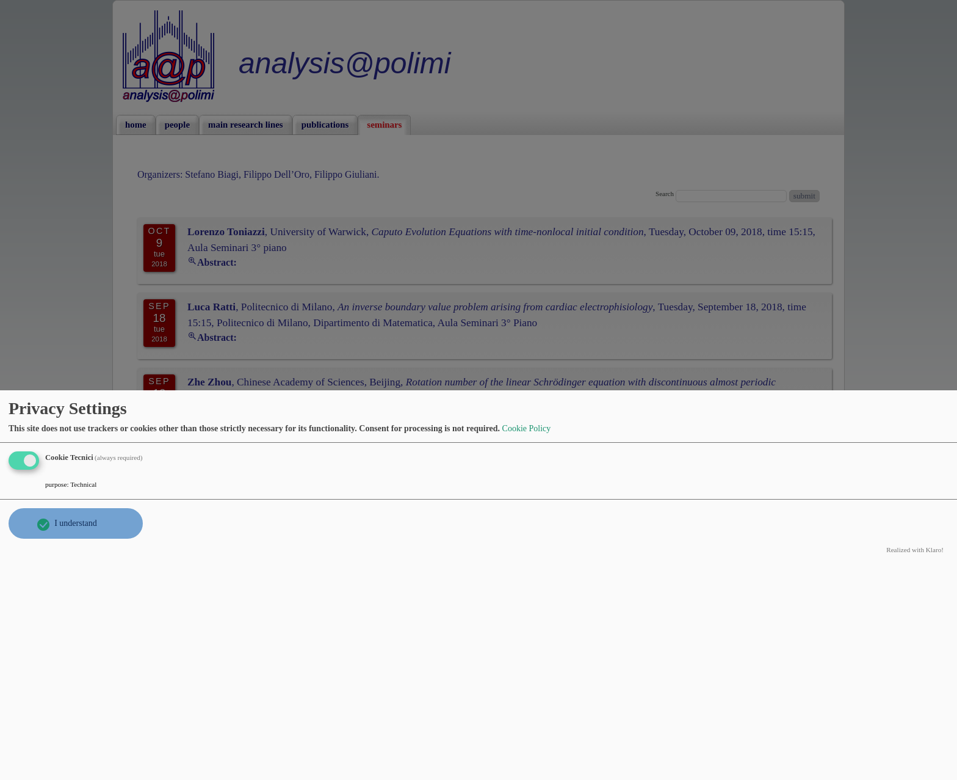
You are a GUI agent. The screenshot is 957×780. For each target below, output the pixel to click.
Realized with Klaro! (915, 549)
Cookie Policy (526, 428)
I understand (75, 523)
